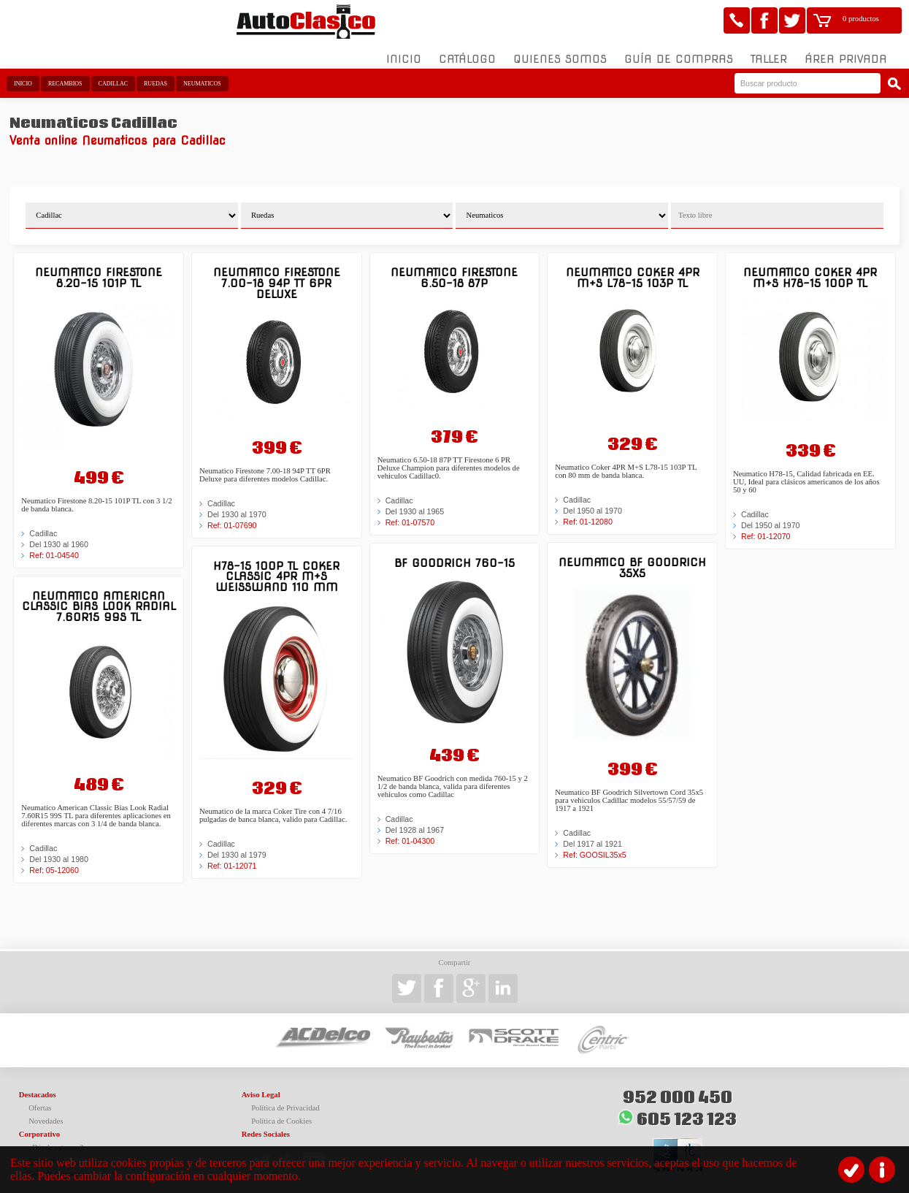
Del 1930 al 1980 (58, 850)
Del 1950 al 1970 (592, 502)
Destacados (37, 1085)
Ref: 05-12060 (54, 861)
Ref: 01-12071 (232, 857)
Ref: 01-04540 (54, 545)
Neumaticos (202, 75)
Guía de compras (678, 50)
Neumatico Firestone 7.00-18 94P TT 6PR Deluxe (276, 274)
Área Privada (846, 50)
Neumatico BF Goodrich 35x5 (632, 558)
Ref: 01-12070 (766, 526)
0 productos (861, 19)
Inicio (403, 50)
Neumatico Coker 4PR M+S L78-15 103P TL (632, 268)
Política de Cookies (281, 1112)
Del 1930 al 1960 (58, 534)
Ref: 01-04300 (410, 832)
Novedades (45, 1112)
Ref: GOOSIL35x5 (594, 846)
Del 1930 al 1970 (236, 504)
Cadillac (113, 75)
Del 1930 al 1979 (236, 846)
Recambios (65, 75)
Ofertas (39, 1098)
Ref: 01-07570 (410, 513)
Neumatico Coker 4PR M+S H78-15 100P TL (810, 268)
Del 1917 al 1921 (592, 835)
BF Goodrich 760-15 (454, 554)
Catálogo (467, 50)
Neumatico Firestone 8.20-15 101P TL (98, 268)
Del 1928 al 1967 (415, 821)
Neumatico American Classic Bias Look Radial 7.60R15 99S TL (99, 597)
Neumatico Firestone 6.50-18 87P (454, 268)
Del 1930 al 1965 (415, 502)
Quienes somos (560, 50)
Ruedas (155, 75)
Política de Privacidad (285, 1098)
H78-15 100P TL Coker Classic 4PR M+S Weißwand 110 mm (276, 567)
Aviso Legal (261, 1085)
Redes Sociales (266, 1125)
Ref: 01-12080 (588, 512)
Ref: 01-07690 (232, 515)
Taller (769, 50)
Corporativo (39, 1125)
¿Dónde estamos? (55, 1138)
